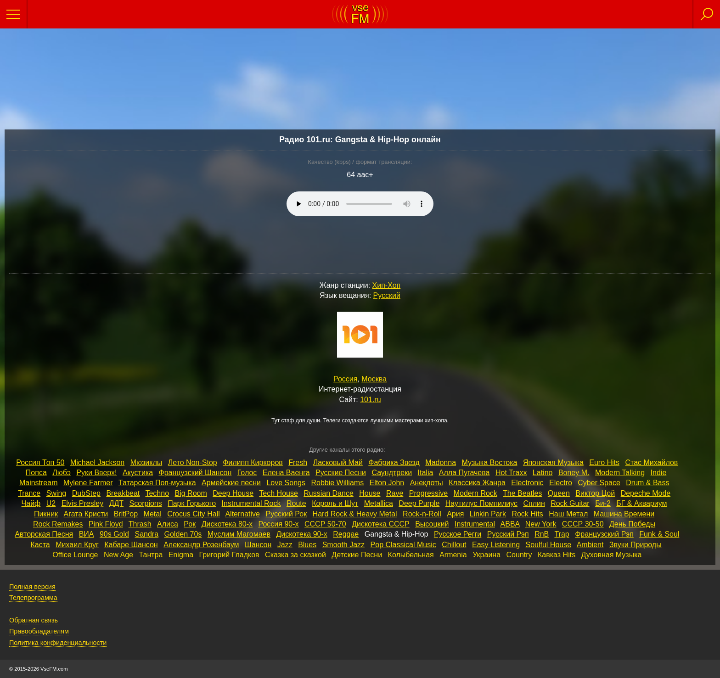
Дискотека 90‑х (301, 534)
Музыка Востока (490, 462)
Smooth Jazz (343, 545)
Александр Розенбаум (201, 545)
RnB (541, 534)
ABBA (510, 524)
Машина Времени (624, 514)
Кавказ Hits (556, 555)
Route (296, 503)
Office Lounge (75, 555)
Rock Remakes (58, 524)
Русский (386, 295)
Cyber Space (599, 483)
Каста (40, 545)
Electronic (527, 483)
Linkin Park (488, 514)
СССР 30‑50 (583, 524)
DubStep (86, 493)
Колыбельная (411, 555)
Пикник (46, 514)
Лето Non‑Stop (192, 462)
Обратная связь (33, 620)
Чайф (31, 503)
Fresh (297, 462)
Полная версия (32, 586)
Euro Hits (604, 462)
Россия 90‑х (279, 524)
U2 (51, 503)
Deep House (233, 493)
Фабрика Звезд (394, 462)
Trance (29, 493)
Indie (659, 472)
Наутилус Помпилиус (481, 503)
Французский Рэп (604, 534)
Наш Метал (568, 514)
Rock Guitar (570, 503)
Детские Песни (357, 555)
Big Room (191, 493)
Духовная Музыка (611, 555)
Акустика (138, 472)
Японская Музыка (553, 462)
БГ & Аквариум (641, 503)
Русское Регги (457, 534)
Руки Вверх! (96, 472)
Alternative (242, 514)
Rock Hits (527, 514)
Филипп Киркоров (253, 462)
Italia (425, 472)
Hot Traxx (511, 472)
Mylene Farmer (88, 483)
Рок (190, 524)
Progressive (428, 493)
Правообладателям (39, 631)
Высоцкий (432, 524)
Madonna (440, 462)
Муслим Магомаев (239, 534)
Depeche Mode (646, 493)
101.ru (370, 399)
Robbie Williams (337, 483)
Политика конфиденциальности (58, 642)
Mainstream (38, 483)
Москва (374, 379)
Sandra (146, 534)
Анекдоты (426, 483)
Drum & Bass (647, 483)
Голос (247, 472)
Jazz (284, 545)
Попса (36, 472)
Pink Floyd (106, 524)
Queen (559, 493)
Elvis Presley (83, 503)
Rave (394, 493)
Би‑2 (603, 503)
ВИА (86, 534)
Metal (153, 514)
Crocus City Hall (193, 514)
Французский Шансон (195, 472)
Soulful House (549, 545)
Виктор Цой (595, 493)
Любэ (61, 472)
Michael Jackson (97, 462)
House (369, 493)
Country (519, 555)
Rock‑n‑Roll (422, 514)
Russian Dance (329, 493)
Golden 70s (183, 534)
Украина (486, 555)
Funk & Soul (659, 534)
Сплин (534, 503)
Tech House (278, 493)
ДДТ (116, 503)
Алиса (167, 524)
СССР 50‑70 (325, 524)
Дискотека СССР (381, 524)
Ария (455, 514)
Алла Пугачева (464, 472)
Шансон (258, 545)
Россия (345, 379)
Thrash (140, 524)
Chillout (454, 545)
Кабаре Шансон (131, 545)
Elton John (387, 483)
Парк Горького (192, 503)
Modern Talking (620, 472)
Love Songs (285, 483)
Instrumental (475, 524)
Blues (307, 545)
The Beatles (522, 493)
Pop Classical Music (403, 545)
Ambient (590, 545)
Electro (560, 483)
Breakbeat (123, 493)
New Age (118, 555)
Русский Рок (286, 514)
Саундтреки (391, 472)
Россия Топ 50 (40, 462)
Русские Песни (340, 472)
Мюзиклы (146, 462)
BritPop (126, 514)
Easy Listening (496, 545)
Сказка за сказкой (295, 555)
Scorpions (145, 503)
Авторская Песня (44, 534)
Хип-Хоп (386, 285)
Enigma (181, 555)
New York (541, 524)
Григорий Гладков (229, 555)
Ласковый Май (338, 462)
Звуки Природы (635, 545)
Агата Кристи (86, 514)
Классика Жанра (477, 483)
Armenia (453, 555)
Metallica (378, 503)
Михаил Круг (77, 545)
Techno (157, 493)
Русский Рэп (508, 534)
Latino (543, 472)
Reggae (346, 534)
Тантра (151, 555)
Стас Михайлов (651, 462)
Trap (561, 534)
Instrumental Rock (251, 503)
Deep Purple (419, 503)
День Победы (632, 524)
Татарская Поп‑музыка (157, 483)
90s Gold (114, 534)
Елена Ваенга (286, 472)
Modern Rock (475, 493)
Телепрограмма (33, 597)
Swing (56, 493)
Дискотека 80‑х (227, 524)
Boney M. (574, 472)
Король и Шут (335, 503)
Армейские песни (231, 483)
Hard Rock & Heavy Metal (355, 514)
